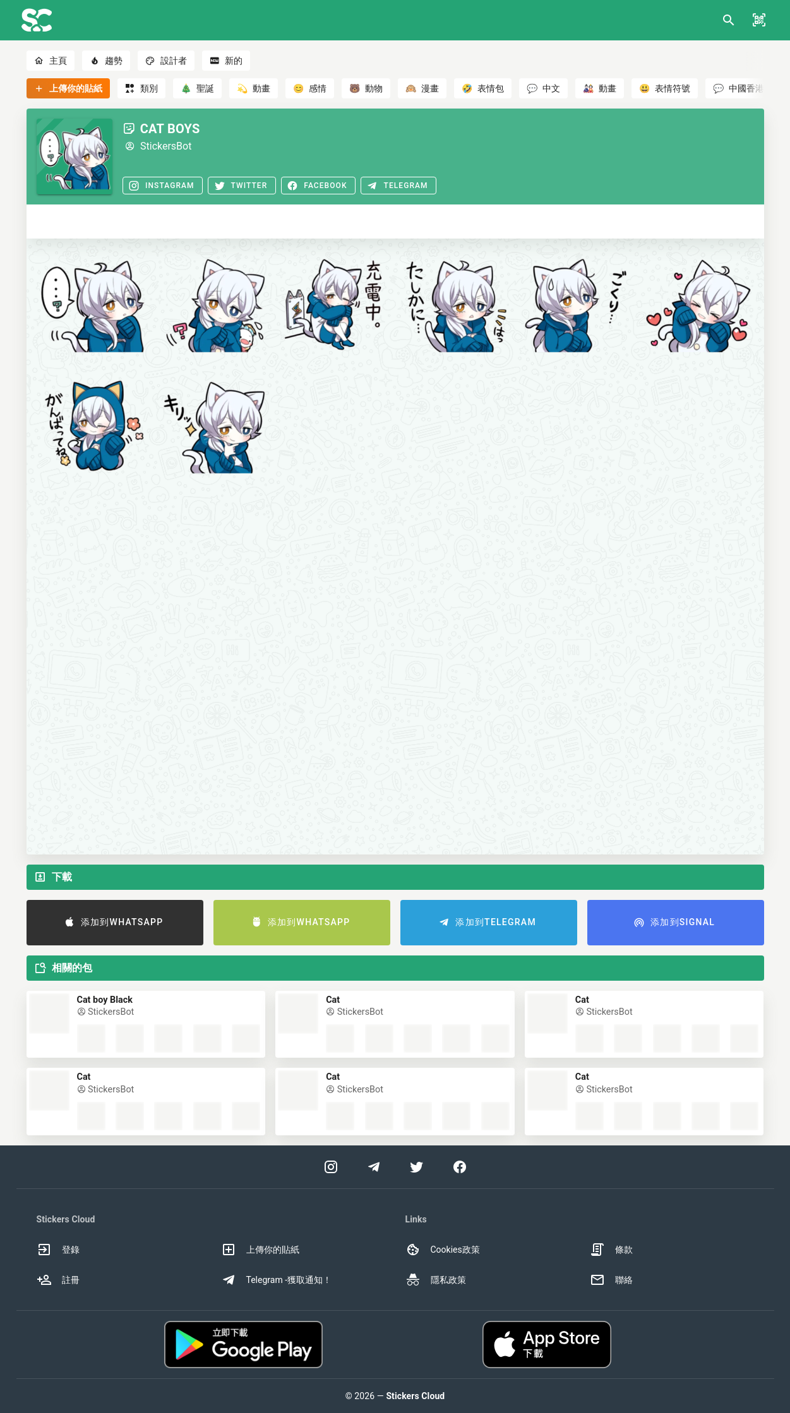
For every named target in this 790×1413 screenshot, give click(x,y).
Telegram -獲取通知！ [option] (276, 1279)
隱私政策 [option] (435, 1279)
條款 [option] (611, 1249)
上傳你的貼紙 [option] (260, 1249)
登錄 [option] (58, 1249)
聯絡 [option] (611, 1279)
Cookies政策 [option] (442, 1249)
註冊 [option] (58, 1279)
